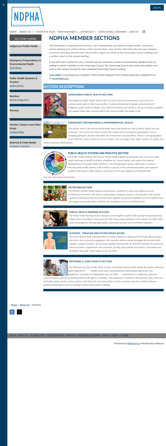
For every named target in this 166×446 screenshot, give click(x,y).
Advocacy (71, 335)
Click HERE (55, 74)
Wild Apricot (133, 343)
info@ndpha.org (60, 78)
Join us (27, 322)
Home (14, 304)
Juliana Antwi (17, 85)
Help (55, 322)
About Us (24, 304)
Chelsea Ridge (17, 132)
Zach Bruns (15, 67)
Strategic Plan (37, 335)
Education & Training (89, 335)
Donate (42, 322)
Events (115, 335)
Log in (157, 7)
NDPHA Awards (55, 335)
